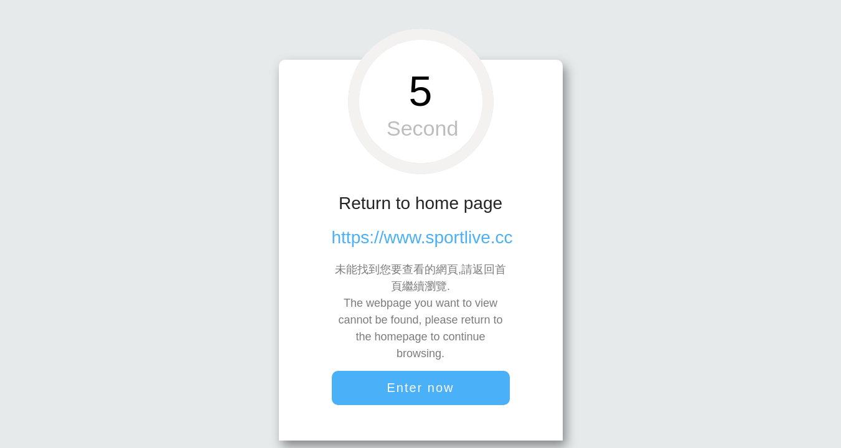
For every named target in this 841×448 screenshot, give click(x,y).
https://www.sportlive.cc (422, 237)
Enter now (420, 387)
